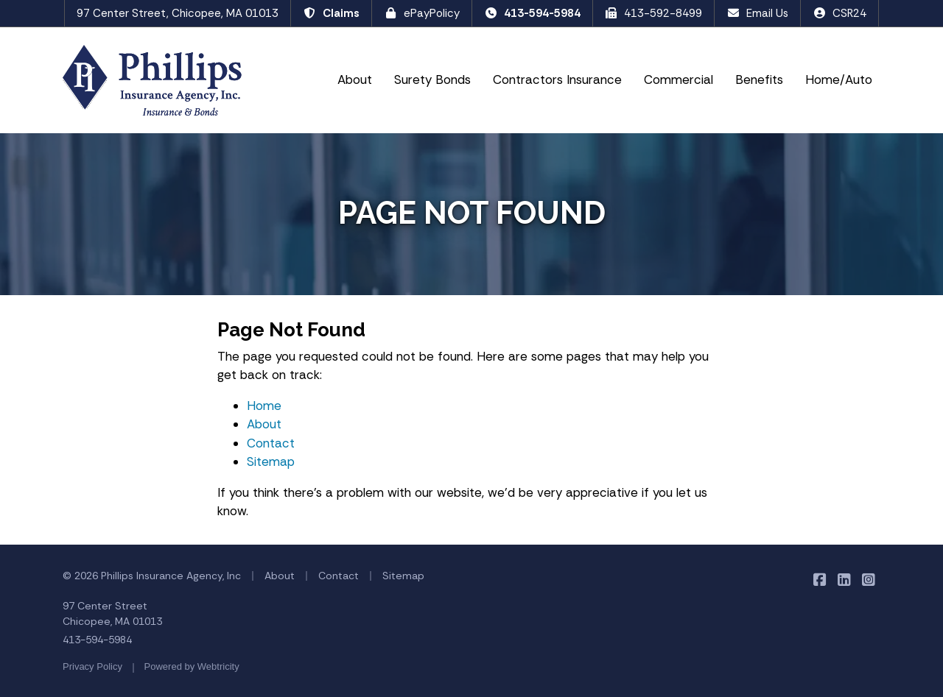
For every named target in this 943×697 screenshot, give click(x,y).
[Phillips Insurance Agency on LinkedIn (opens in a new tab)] (844, 579)
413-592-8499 (654, 13)
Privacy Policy (92, 666)
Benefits (759, 79)
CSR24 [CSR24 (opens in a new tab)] (839, 13)
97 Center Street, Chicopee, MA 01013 (177, 13)
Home (264, 405)
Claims (331, 13)
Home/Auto (838, 79)
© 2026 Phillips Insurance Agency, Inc (152, 575)
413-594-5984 (532, 13)
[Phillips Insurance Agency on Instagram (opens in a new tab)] (868, 579)
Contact (271, 443)
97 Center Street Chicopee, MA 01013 (112, 613)
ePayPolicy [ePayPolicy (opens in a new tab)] (422, 13)
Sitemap (271, 461)
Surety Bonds (432, 79)
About (354, 79)
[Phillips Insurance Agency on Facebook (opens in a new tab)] (819, 579)
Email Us (757, 13)
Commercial (678, 79)
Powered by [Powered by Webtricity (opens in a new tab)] (191, 666)
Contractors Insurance (557, 79)
